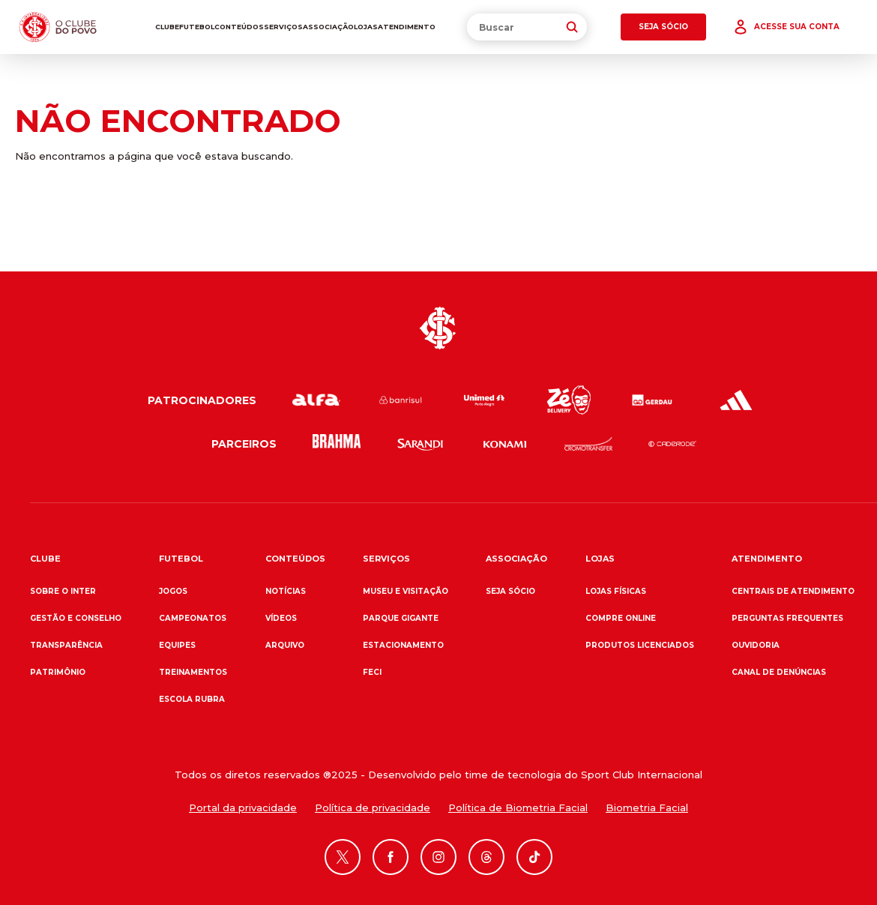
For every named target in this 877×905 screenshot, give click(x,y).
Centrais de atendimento (793, 591)
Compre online (620, 618)
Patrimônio (57, 672)
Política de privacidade (372, 808)
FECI (372, 672)
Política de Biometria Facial (518, 808)
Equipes (177, 645)
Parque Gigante (400, 618)
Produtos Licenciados (639, 645)
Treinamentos (193, 672)
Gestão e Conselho (75, 618)
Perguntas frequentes (787, 618)
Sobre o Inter (63, 591)
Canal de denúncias (779, 672)
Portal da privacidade (243, 808)
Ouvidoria (756, 645)
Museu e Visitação (405, 591)
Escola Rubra (192, 699)
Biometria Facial (647, 808)
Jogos (173, 591)
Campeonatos (192, 618)
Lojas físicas (615, 591)
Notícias (285, 591)
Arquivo (284, 645)
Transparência (66, 645)
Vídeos (281, 618)
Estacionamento (403, 645)
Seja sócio (510, 591)
